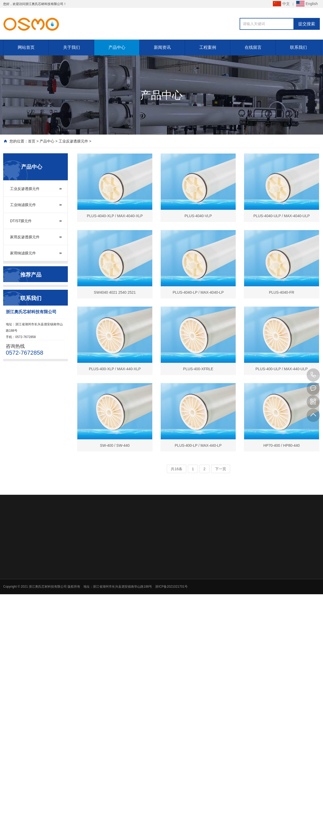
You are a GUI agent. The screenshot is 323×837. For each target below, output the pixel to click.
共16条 (176, 469)
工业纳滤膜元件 (23, 205)
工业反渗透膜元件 (73, 141)
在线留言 (253, 47)
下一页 (220, 469)
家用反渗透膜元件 (25, 237)
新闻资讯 (162, 47)
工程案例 (207, 47)
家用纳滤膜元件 (23, 253)
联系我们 (298, 47)
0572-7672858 (313, 375)
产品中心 (116, 47)
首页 (31, 141)
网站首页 (26, 47)
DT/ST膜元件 (21, 221)
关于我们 (71, 47)
